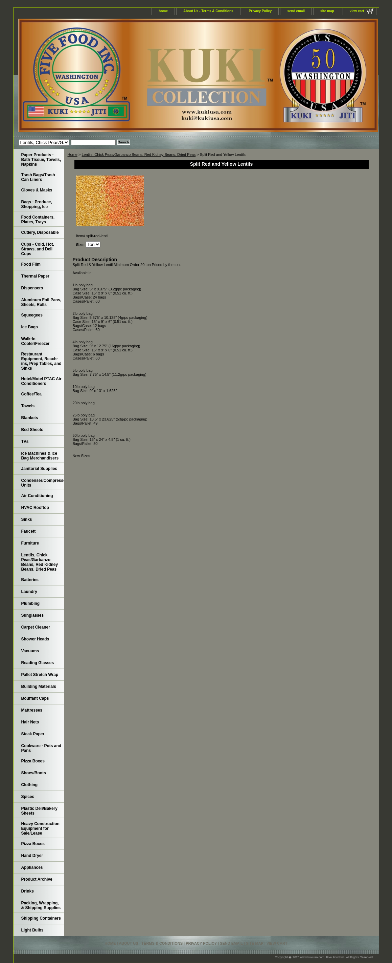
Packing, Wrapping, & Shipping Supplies (41, 905)
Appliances (32, 867)
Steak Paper (33, 734)
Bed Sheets (32, 429)
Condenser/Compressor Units (42, 483)
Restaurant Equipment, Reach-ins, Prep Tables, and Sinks (41, 361)
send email (296, 11)
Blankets (29, 417)
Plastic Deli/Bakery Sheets (39, 811)
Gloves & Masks (36, 190)
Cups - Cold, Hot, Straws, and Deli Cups (37, 249)
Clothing (29, 784)
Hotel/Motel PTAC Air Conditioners (41, 381)
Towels (28, 406)
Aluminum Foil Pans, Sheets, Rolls (41, 302)
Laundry (29, 591)
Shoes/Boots (33, 773)
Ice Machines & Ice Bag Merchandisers (40, 455)
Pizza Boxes (33, 761)
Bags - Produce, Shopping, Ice (36, 204)
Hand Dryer (32, 855)
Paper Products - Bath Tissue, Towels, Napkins (41, 159)
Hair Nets (30, 722)
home (163, 11)
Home (72, 154)
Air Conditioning (37, 495)
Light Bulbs (32, 930)
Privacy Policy (260, 11)
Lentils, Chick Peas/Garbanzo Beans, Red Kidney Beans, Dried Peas (138, 154)
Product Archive (36, 879)
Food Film (31, 264)
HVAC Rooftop (35, 507)
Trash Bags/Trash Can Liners (38, 177)
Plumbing (30, 603)
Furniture (30, 543)
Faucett (28, 531)
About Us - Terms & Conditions (208, 11)
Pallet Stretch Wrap (40, 674)
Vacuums (30, 651)
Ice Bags (29, 327)
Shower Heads (35, 639)
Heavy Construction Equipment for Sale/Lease (40, 828)
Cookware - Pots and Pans (41, 748)
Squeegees (32, 315)
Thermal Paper (35, 276)
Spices (27, 796)
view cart (357, 11)
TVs (25, 441)
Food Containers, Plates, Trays (38, 219)
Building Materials (38, 686)
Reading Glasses (37, 662)
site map (327, 11)
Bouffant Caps (35, 698)
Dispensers (32, 288)
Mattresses (32, 710)
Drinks (27, 891)
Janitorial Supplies (39, 468)
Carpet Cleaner (35, 627)
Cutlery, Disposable (40, 232)
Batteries (30, 579)
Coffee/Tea (31, 394)
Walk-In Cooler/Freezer (35, 341)
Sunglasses (32, 615)
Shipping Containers (41, 918)
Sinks (26, 519)
